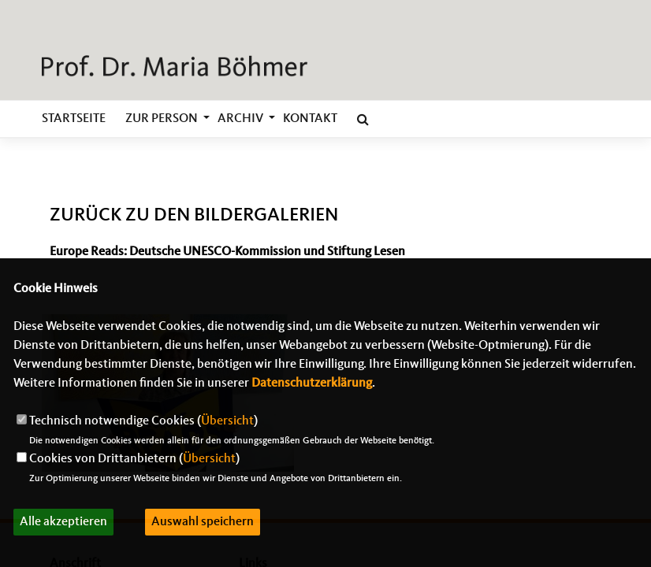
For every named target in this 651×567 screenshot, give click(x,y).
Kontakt (310, 119)
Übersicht (227, 421)
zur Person (161, 119)
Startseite (74, 119)
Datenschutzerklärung (311, 383)
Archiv (240, 119)
